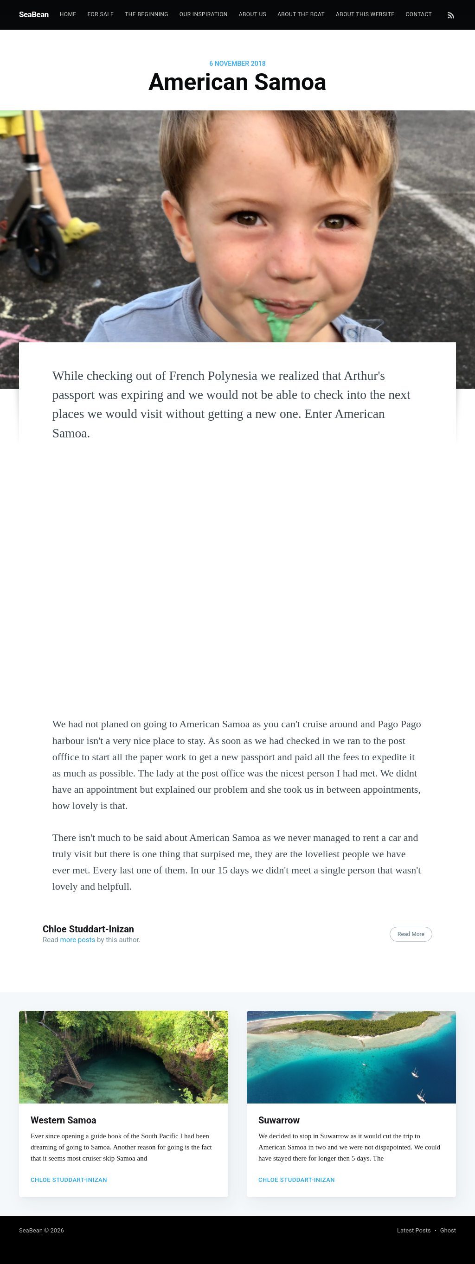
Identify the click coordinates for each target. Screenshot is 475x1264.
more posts (78, 940)
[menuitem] (68, 15)
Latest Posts (414, 1230)
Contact (419, 14)
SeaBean (34, 14)
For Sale (101, 14)
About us (252, 14)
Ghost (448, 1230)
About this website (365, 14)
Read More (411, 934)
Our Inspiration (204, 14)
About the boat (301, 14)
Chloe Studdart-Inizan (88, 929)
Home (68, 14)
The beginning (146, 14)
